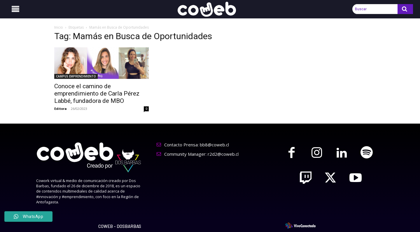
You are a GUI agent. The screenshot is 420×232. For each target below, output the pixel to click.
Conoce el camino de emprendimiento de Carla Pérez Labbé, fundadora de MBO (96, 93)
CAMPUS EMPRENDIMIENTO (76, 76)
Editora (60, 108)
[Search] (405, 9)
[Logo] (210, 9)
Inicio (58, 27)
